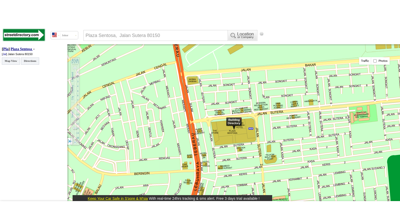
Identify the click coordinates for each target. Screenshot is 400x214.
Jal (4, 54)
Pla (6, 49)
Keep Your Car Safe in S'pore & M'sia (118, 198)
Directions (30, 60)
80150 (29, 54)
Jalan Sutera (16, 54)
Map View (11, 60)
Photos (380, 61)
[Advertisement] (307, 43)
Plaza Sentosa (21, 49)
